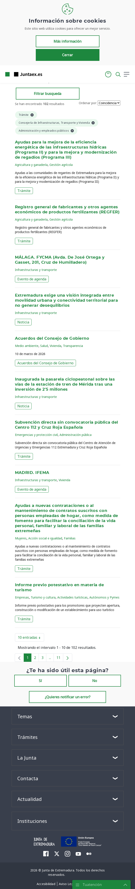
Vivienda (55, 346)
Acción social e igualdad (45, 538)
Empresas (22, 597)
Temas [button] (24, 716)
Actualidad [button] (29, 799)
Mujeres (21, 538)
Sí (40, 680)
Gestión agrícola (61, 165)
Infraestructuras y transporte (36, 270)
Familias (70, 538)
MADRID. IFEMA (32, 473)
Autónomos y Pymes (104, 597)
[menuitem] (46, 853)
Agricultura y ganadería (31, 165)
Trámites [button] (27, 737)
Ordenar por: (88, 103)
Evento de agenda (31, 279)
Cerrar (67, 55)
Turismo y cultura (43, 597)
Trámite (24, 190)
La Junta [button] (26, 757)
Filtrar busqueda (47, 93)
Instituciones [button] (32, 821)
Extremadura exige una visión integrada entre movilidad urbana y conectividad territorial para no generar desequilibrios (66, 301)
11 (59, 658)
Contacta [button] (27, 778)
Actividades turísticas (72, 597)
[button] (108, 74)
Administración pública (75, 435)
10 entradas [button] (31, 638)
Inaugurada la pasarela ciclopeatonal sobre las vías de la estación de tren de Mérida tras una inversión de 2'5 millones (65, 384)
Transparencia (73, 346)
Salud (44, 346)
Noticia (23, 322)
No (94, 680)
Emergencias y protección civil (36, 435)
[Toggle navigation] (48, 74)
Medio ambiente (26, 346)
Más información (67, 41)
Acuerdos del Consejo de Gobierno (52, 339)
